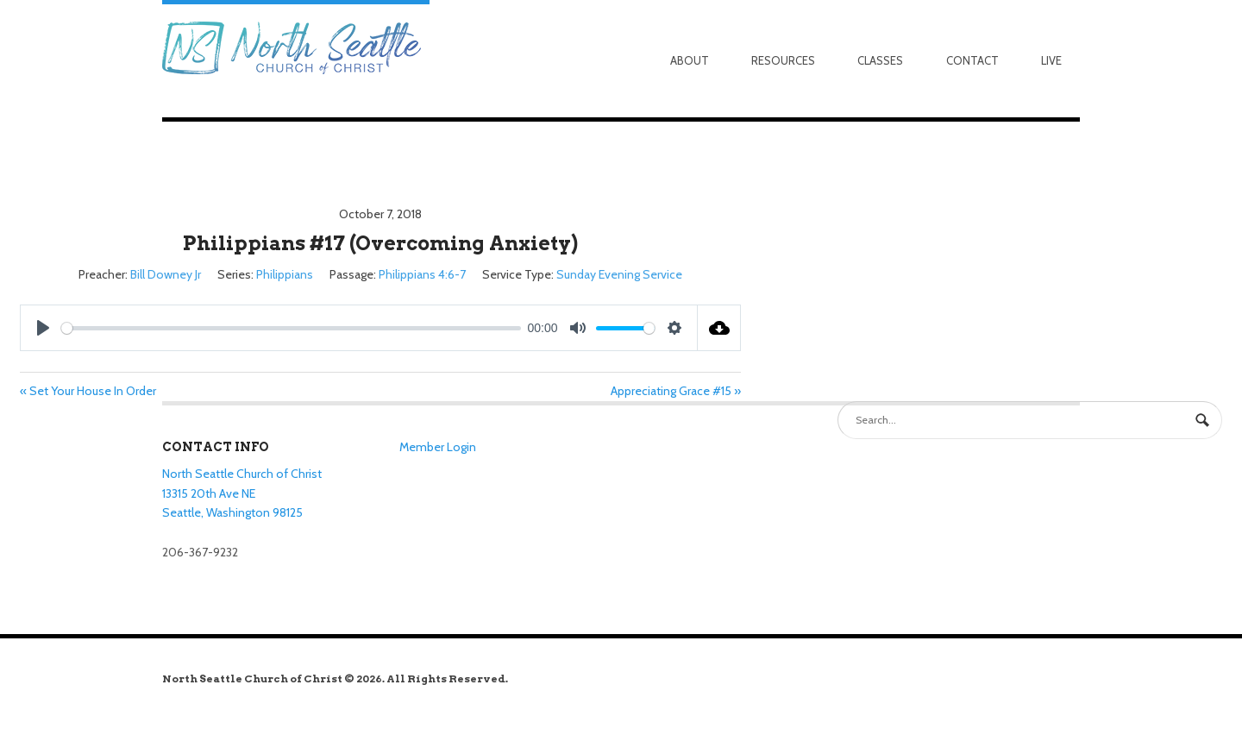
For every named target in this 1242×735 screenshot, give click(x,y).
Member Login (437, 447)
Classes (880, 60)
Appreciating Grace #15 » (676, 391)
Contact (972, 60)
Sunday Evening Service (619, 274)
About (689, 60)
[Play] (43, 328)
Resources (783, 60)
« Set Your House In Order (88, 391)
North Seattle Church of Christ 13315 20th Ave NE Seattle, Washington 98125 (242, 493)
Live (1051, 60)
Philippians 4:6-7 (422, 274)
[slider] (291, 328)
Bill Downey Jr (165, 274)
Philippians (284, 274)
